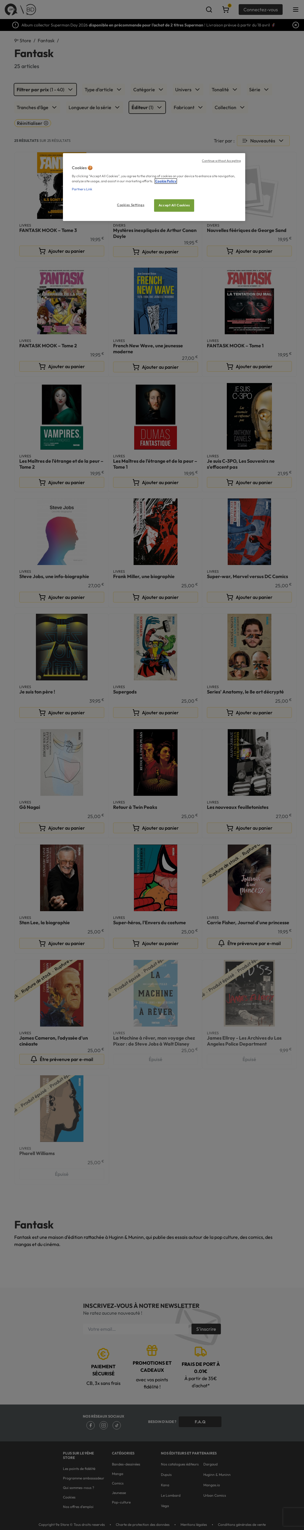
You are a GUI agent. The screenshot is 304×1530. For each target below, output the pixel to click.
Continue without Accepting (221, 161)
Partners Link (82, 189)
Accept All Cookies (174, 205)
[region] (154, 187)
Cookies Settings (130, 205)
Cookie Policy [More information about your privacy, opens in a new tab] (165, 181)
